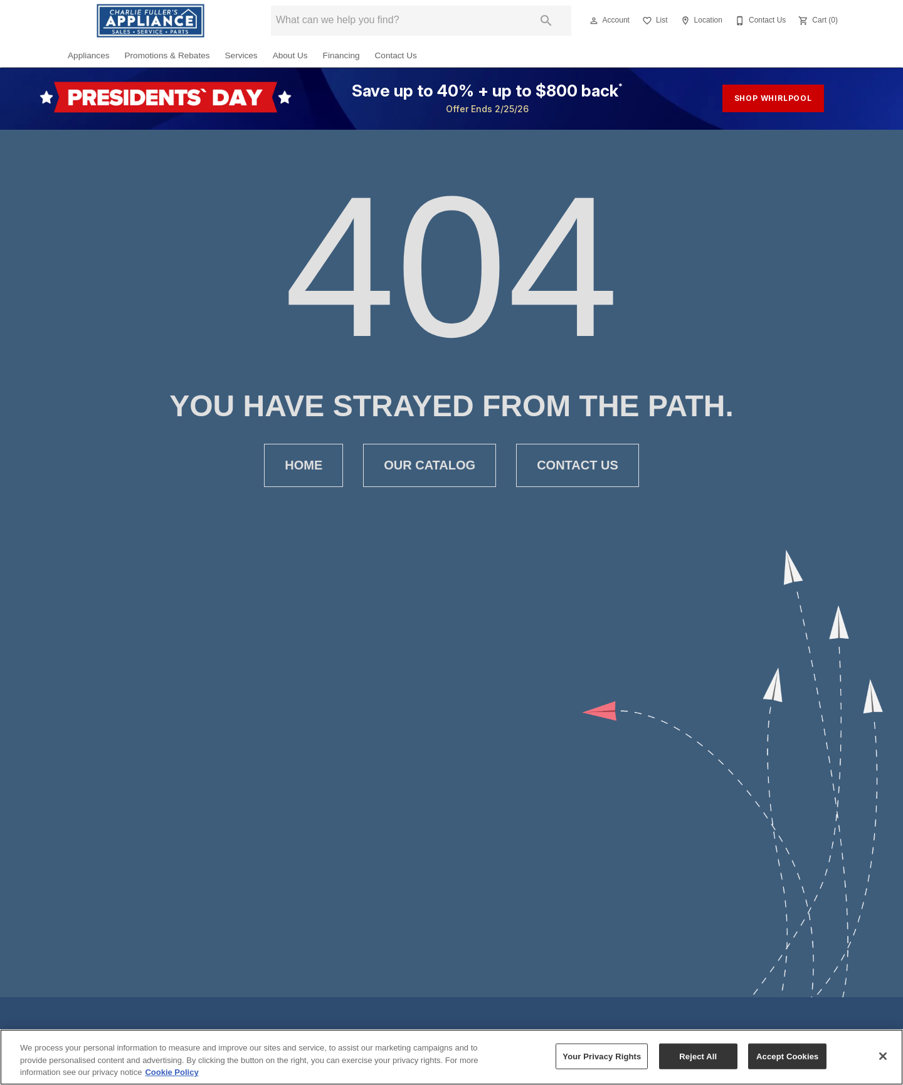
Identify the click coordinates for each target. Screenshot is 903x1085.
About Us (290, 55)
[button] (593, 20)
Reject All (698, 1056)
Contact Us (396, 55)
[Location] (700, 20)
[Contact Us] (759, 20)
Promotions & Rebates (167, 55)
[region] (451, 1057)
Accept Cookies (787, 1056)
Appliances (89, 55)
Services (241, 55)
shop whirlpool (773, 98)
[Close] (883, 1056)
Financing (341, 55)
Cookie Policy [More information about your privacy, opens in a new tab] (171, 1072)
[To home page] (151, 20)
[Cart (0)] (817, 20)
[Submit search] (546, 20)
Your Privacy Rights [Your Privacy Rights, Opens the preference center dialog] (601, 1056)
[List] (654, 20)
